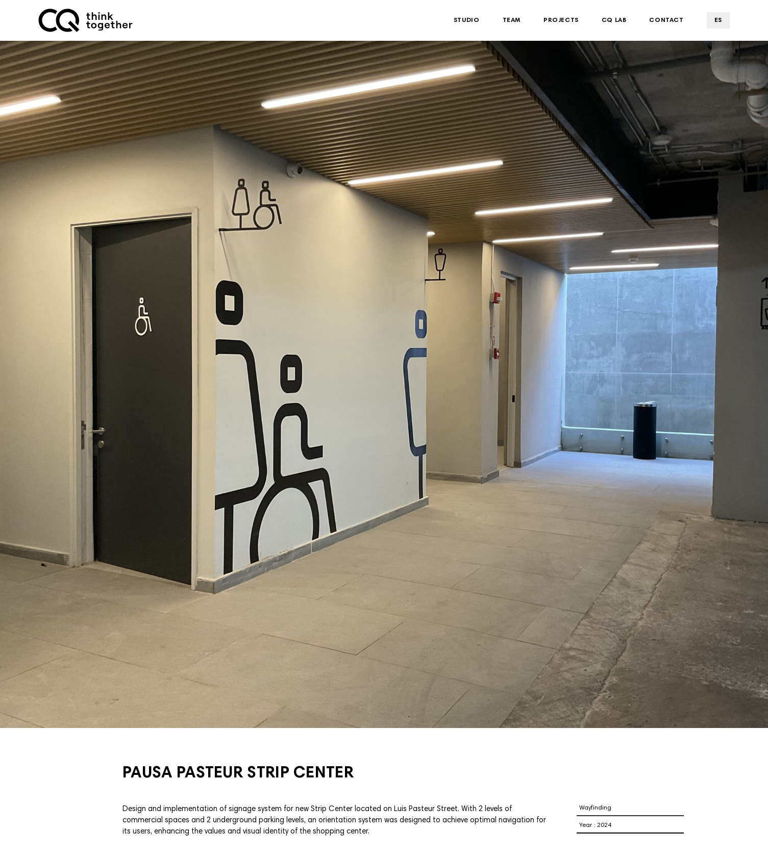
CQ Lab (614, 20)
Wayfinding (595, 808)
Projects (561, 20)
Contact (666, 20)
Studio (467, 20)
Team (512, 20)
